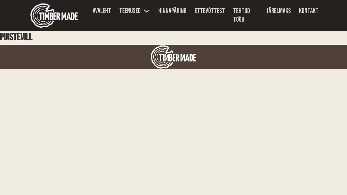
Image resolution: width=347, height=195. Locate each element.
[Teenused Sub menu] (146, 11)
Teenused (130, 11)
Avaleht (102, 11)
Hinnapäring (172, 11)
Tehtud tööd (241, 15)
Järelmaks (278, 11)
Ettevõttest (210, 11)
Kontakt (309, 11)
